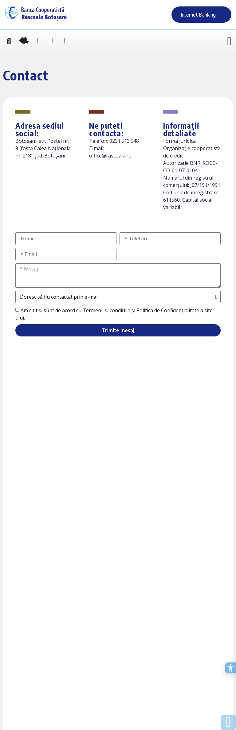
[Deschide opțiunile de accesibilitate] (230, 667)
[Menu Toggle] (229, 41)
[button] (9, 41)
